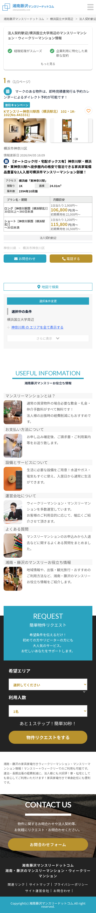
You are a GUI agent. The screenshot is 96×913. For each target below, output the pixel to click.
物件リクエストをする (48, 737)
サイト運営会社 (37, 890)
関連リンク (16, 884)
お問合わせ (27, 258)
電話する (73, 258)
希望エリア (19, 670)
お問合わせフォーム (48, 844)
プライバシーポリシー (71, 884)
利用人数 (17, 697)
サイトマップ (39, 884)
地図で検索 (50, 286)
